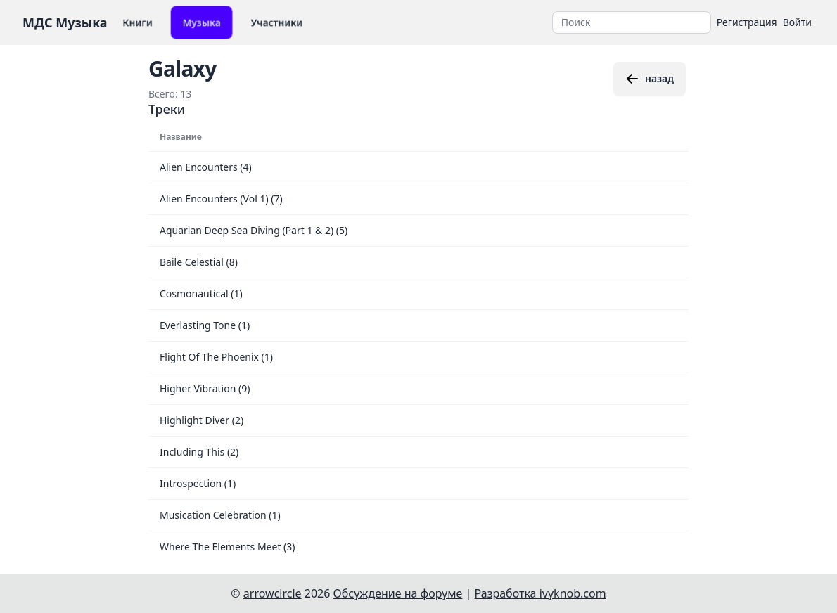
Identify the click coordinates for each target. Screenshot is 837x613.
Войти (797, 22)
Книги (137, 22)
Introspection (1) (198, 483)
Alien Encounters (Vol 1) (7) (221, 198)
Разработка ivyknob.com (540, 593)
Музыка (201, 22)
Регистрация (747, 22)
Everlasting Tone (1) (205, 325)
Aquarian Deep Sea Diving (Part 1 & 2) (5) (253, 230)
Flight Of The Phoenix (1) (216, 356)
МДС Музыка (65, 22)
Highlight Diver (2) (201, 420)
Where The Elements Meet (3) (227, 546)
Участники (276, 22)
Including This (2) (199, 451)
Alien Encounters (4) (206, 167)
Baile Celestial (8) (199, 262)
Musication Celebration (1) (220, 515)
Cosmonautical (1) (201, 293)
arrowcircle (272, 593)
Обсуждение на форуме (398, 593)
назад (649, 79)
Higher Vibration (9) (205, 388)
